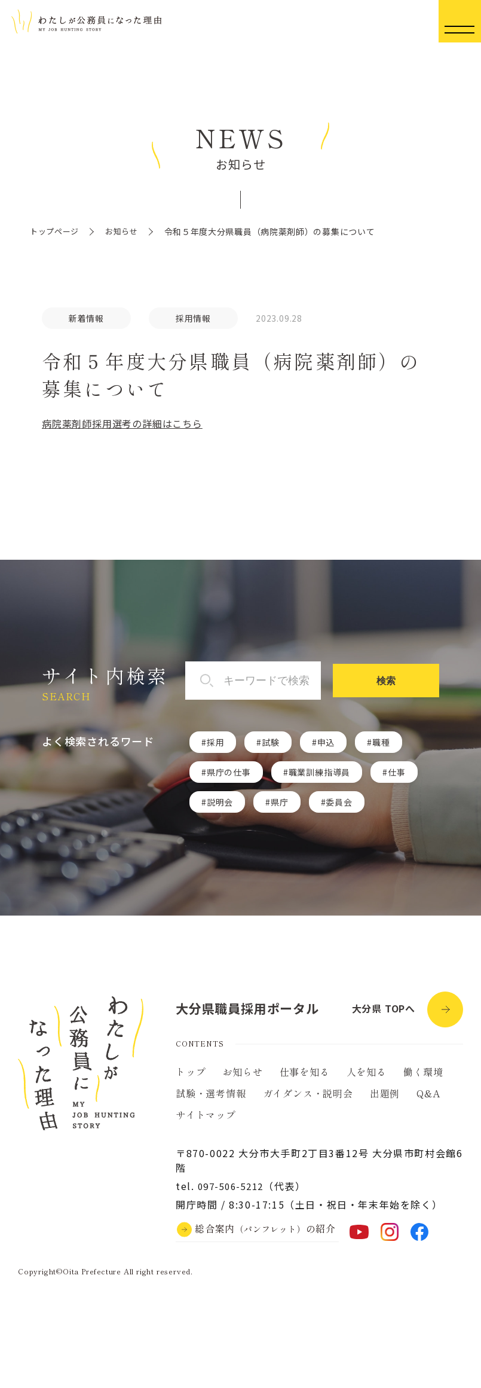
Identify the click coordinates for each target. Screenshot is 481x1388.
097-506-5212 (234, 1192)
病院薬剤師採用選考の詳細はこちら (122, 424)
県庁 (280, 803)
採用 (216, 743)
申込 (326, 743)
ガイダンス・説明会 (308, 1099)
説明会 (220, 803)
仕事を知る (305, 1077)
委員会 (339, 803)
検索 (404, 681)
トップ (191, 1077)
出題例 (385, 1099)
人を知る (367, 1077)
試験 (271, 743)
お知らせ (126, 231)
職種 (381, 743)
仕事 (397, 773)
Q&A (428, 1099)
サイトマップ (206, 1121)
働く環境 (423, 1077)
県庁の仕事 (229, 773)
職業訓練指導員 (320, 773)
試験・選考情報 (211, 1099)
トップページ (56, 231)
